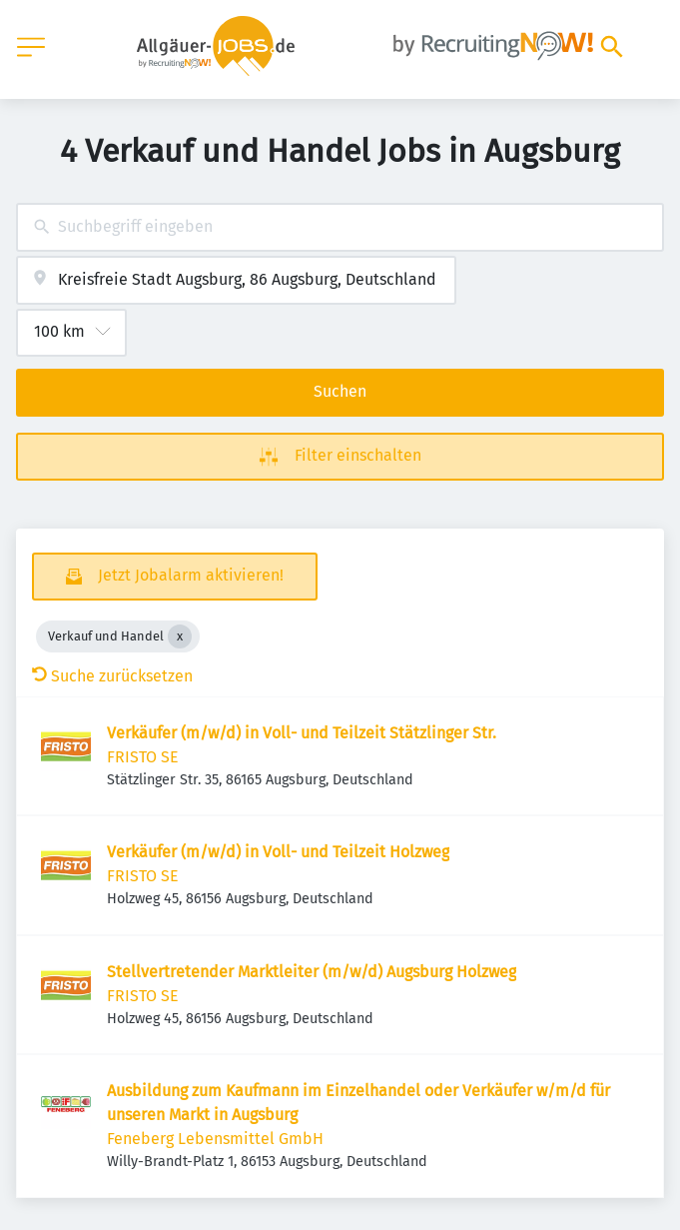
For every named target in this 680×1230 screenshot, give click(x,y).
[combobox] (340, 227)
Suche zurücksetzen (112, 675)
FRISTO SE (143, 756)
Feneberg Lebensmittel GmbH (215, 1138)
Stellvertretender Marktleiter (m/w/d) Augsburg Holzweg (311, 971)
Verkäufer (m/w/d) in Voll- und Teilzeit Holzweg (278, 851)
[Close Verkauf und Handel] (180, 636)
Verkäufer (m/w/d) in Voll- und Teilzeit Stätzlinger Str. (301, 732)
